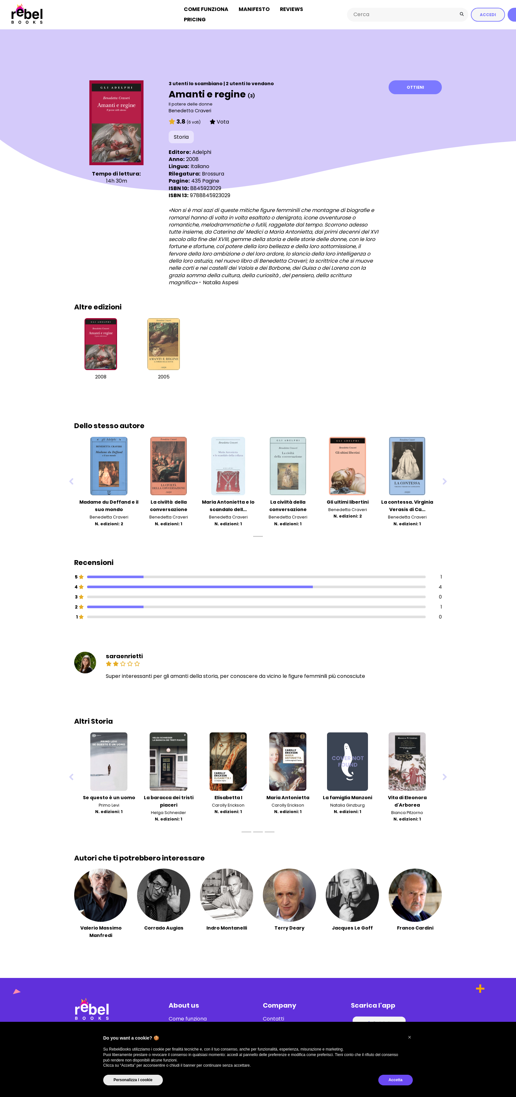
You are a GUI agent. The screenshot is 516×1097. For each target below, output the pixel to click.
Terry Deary (289, 927)
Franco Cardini (415, 927)
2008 (100, 376)
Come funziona (206, 9)
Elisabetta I (228, 797)
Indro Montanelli (226, 927)
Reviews (291, 9)
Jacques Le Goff (352, 927)
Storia (181, 136)
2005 (164, 376)
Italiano (200, 166)
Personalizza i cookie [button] (133, 1080)
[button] (409, 1037)
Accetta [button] (395, 1080)
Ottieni (415, 87)
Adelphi (201, 152)
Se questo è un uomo (109, 797)
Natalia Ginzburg (347, 805)
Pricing (195, 19)
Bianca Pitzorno (407, 812)
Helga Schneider (168, 812)
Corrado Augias (164, 927)
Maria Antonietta (287, 797)
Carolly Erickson (228, 805)
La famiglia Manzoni (347, 797)
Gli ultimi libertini (348, 501)
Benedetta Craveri (190, 110)
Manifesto (254, 9)
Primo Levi (109, 805)
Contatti (273, 1018)
